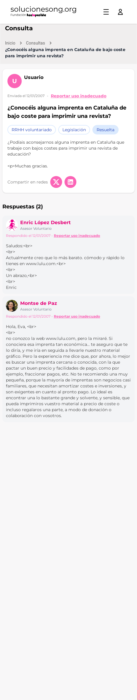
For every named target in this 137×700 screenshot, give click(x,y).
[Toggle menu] (106, 12)
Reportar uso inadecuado (78, 96)
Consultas (35, 43)
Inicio (10, 43)
